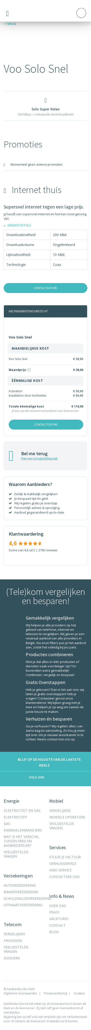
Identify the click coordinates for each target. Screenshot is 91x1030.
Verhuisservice (62, 863)
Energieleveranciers (23, 830)
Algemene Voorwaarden (20, 993)
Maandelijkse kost (30, 348)
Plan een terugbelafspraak (39, 458)
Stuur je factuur (65, 857)
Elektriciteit (15, 817)
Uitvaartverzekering (23, 905)
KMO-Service (60, 870)
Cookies (79, 993)
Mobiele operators (67, 817)
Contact (57, 925)
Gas (7, 824)
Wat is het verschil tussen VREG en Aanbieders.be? (21, 841)
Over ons (57, 906)
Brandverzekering (21, 892)
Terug (10, 24)
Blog (54, 932)
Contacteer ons (64, 877)
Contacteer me (45, 288)
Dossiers (12, 958)
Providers (13, 940)
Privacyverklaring (55, 993)
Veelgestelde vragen (16, 854)
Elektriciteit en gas (22, 810)
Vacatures (58, 919)
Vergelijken (14, 934)
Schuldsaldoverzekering (27, 898)
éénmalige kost (27, 380)
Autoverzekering (20, 885)
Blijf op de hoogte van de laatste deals (44, 762)
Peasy (54, 912)
